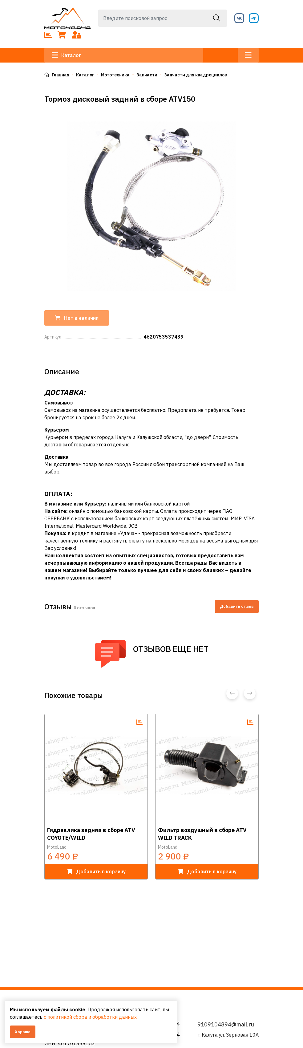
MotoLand (57, 847)
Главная (56, 75)
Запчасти (146, 75)
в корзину (96, 871)
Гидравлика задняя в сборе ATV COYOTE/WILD (91, 834)
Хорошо (22, 1031)
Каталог (66, 55)
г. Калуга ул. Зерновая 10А (228, 1035)
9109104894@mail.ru (225, 1024)
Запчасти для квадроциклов (195, 75)
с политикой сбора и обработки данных (90, 1017)
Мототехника (115, 75)
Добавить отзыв (237, 606)
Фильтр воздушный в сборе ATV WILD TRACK (202, 834)
